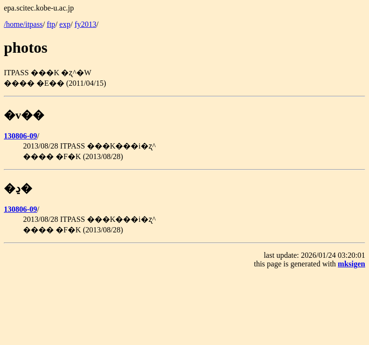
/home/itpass (23, 24)
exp (65, 24)
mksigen (351, 264)
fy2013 (85, 24)
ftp (51, 24)
